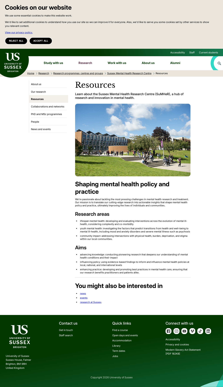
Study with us (53, 63)
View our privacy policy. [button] (19, 32)
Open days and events (125, 335)
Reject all (16, 40)
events (83, 297)
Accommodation (121, 340)
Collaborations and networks (47, 106)
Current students (208, 52)
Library (116, 345)
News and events (41, 129)
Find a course (120, 330)
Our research (38, 91)
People (35, 121)
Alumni (175, 63)
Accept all (40, 40)
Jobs (115, 356)
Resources (37, 99)
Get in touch (66, 330)
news (83, 293)
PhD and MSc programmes (46, 114)
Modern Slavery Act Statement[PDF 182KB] (183, 351)
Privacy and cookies (177, 344)
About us (148, 63)
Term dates (118, 350)
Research (85, 63)
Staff (192, 52)
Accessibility (177, 52)
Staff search (66, 335)
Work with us (117, 63)
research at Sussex (90, 302)
